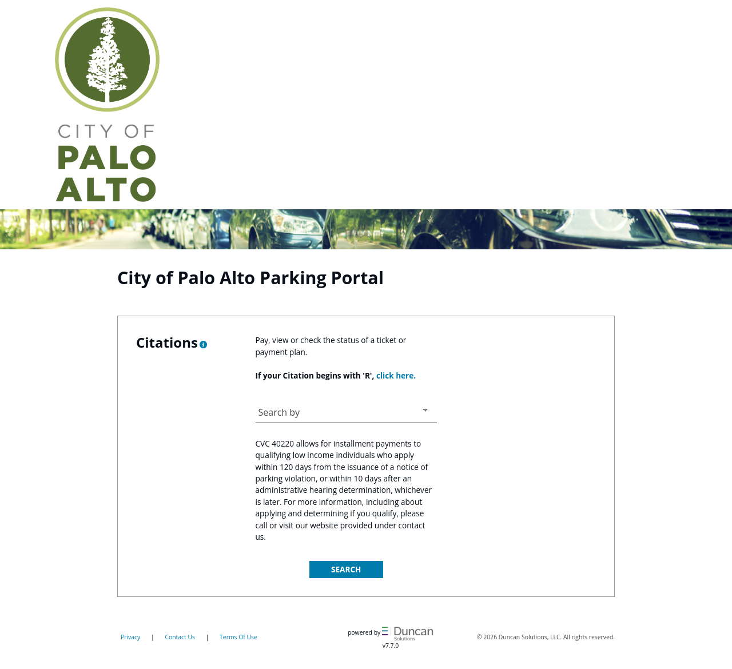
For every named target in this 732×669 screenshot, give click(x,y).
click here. (396, 375)
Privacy (130, 637)
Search (346, 569)
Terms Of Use (238, 637)
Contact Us (180, 637)
